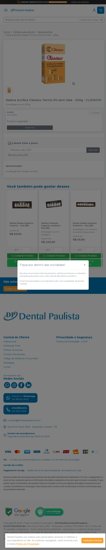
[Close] (84, 265)
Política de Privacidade (27, 544)
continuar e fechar (92, 540)
